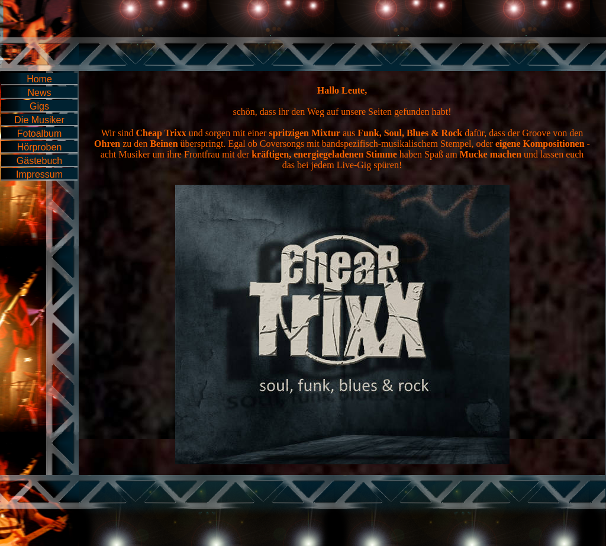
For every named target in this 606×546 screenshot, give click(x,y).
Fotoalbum (39, 134)
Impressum (39, 174)
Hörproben (39, 147)
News (39, 93)
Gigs (39, 106)
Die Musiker (39, 120)
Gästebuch (39, 161)
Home (39, 79)
